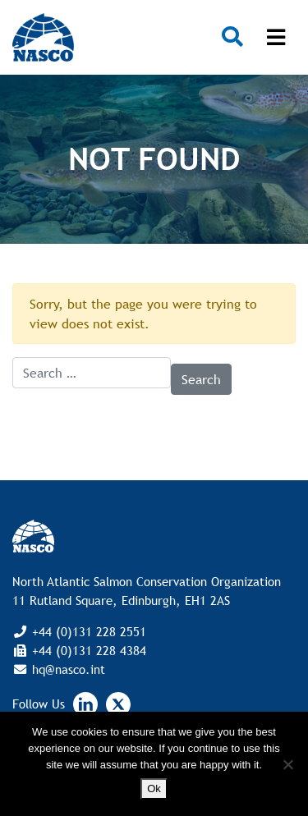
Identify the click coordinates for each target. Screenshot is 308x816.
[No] (287, 764)
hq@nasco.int (66, 669)
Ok (154, 788)
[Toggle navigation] (276, 38)
